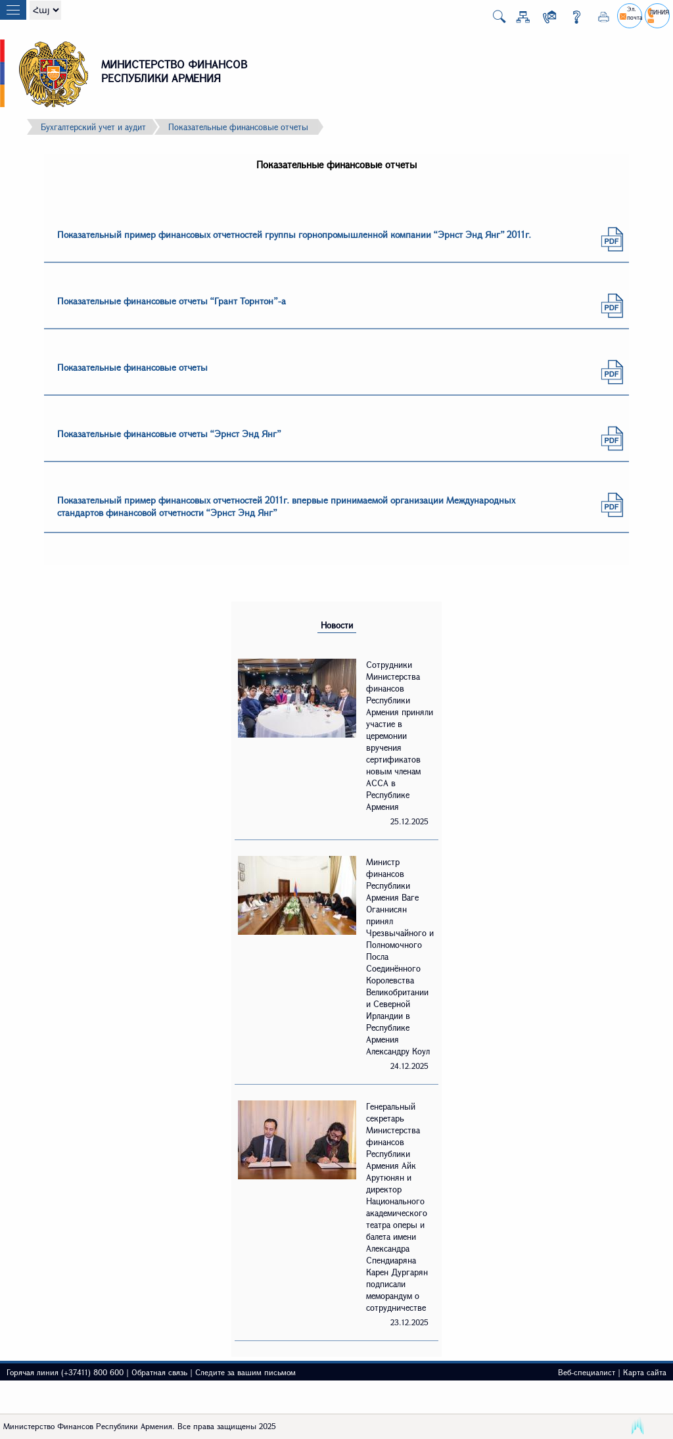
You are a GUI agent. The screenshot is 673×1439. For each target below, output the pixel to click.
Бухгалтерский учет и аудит (93, 127)
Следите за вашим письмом (245, 1372)
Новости (337, 625)
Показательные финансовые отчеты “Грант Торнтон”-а (171, 301)
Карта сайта (644, 1372)
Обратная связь (159, 1372)
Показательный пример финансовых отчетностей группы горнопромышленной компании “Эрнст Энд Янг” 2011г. (294, 234)
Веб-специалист (586, 1372)
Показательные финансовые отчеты (238, 127)
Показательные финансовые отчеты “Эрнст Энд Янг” (169, 433)
